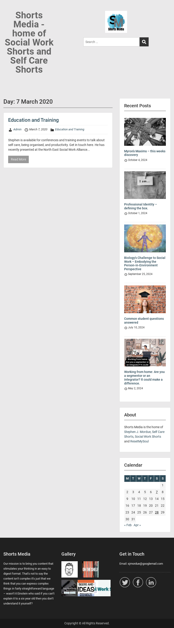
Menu (8, 8)
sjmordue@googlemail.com (145, 563)
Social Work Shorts (148, 436)
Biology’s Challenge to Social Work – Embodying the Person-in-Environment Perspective (144, 263)
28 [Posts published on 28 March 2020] (157, 512)
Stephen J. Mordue (137, 432)
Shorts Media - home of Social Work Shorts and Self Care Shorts (29, 42)
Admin (17, 129)
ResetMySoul (139, 441)
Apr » (137, 525)
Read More (18, 159)
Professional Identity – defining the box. (140, 206)
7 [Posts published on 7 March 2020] (157, 492)
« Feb (128, 525)
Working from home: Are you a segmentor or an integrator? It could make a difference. (144, 377)
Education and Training (33, 120)
